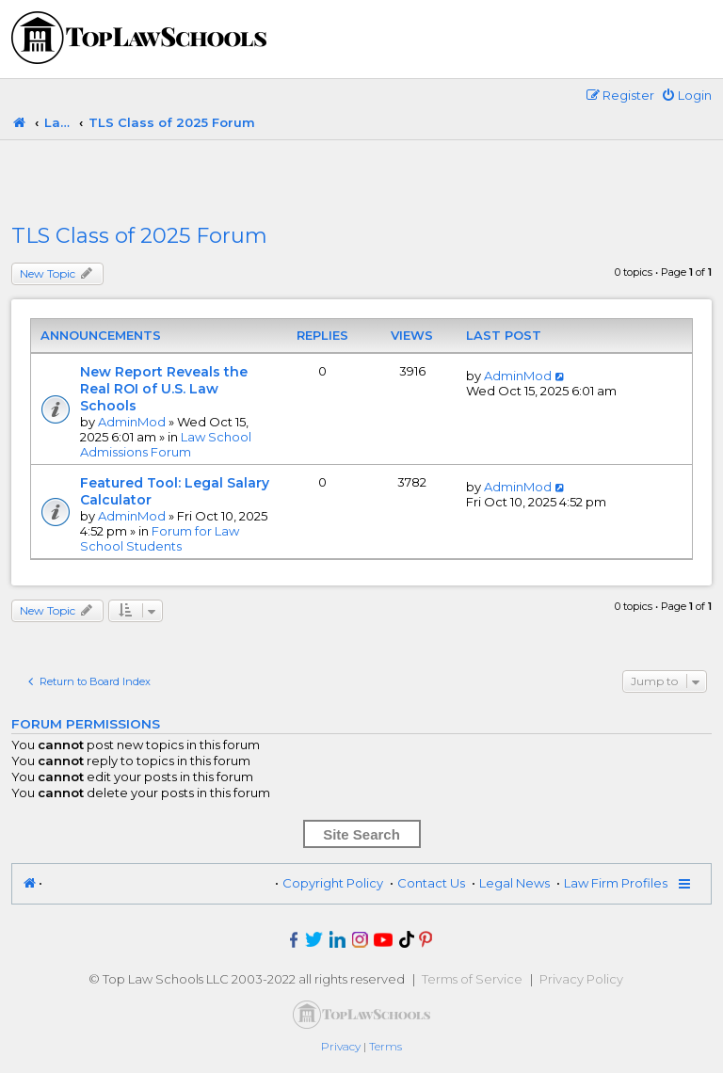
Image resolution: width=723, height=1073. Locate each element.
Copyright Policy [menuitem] (332, 882)
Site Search (361, 834)
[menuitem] (686, 95)
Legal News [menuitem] (514, 882)
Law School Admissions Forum (165, 444)
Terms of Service (472, 978)
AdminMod (132, 421)
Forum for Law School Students (159, 538)
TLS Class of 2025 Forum (139, 235)
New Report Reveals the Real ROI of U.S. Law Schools (164, 388)
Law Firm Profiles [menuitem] (615, 882)
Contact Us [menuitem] (431, 882)
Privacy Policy (581, 978)
